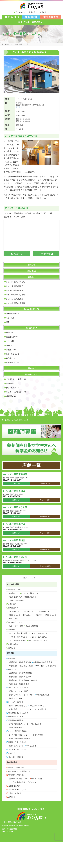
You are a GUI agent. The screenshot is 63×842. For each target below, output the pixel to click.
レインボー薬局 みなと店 (15, 295)
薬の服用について (12, 362)
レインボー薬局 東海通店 (15, 303)
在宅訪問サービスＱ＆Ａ (17, 790)
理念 (7, 322)
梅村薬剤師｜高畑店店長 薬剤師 (21, 666)
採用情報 (10, 653)
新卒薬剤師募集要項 (16, 727)
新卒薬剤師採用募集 (15, 720)
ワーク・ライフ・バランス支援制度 (33, 709)
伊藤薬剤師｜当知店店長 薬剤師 (20, 673)
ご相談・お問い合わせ (16, 793)
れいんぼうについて (31, 309)
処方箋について (12, 358)
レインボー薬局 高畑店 (14, 286)
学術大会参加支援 (42, 695)
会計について (11, 333)
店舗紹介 (31, 277)
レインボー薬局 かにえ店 (15, 282)
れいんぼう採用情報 (15, 757)
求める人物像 (36, 724)
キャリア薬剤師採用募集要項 (19, 738)
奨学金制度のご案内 (15, 717)
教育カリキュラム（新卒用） (19, 691)
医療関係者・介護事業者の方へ (20, 771)
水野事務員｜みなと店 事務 (46, 666)
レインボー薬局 (13, 584)
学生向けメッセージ (16, 746)
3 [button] (35, 90)
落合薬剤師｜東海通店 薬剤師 (20, 677)
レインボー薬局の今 (15, 702)
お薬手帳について (12, 354)
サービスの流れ (37, 779)
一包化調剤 (10, 341)
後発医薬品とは (12, 383)
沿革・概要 (10, 318)
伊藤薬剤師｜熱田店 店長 (42, 662)
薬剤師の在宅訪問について (19, 779)
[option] (31, 74)
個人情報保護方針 (12, 314)
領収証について (12, 337)
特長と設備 (13, 709)
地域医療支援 (12, 762)
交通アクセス (16, 483)
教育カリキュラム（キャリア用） (21, 695)
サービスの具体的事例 (17, 782)
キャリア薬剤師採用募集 (17, 731)
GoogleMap (46, 254)
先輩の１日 (12, 669)
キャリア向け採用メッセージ (19, 735)
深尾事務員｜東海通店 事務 (19, 684)
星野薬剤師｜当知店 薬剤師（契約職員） (24, 680)
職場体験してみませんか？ (18, 713)
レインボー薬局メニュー (31, 22)
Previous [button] (7, 74)
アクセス (19, 107)
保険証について (12, 350)
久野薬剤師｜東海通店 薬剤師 (20, 662)
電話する (16, 254)
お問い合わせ (45, 12)
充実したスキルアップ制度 (18, 687)
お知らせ (31, 265)
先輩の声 (11, 659)
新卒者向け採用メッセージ (19, 724)
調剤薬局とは (11, 396)
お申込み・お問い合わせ (17, 749)
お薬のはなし (31, 368)
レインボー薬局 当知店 (14, 299)
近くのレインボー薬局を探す (26, 12)
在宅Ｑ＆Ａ (32, 782)
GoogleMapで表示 (45, 483)
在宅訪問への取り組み (37, 706)
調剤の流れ (10, 345)
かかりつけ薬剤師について (16, 392)
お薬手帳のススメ (12, 388)
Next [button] (55, 74)
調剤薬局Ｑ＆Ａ (31, 328)
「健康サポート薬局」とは (16, 379)
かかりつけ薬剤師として (18, 706)
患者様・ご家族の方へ (16, 768)
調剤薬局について (31, 374)
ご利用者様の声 (14, 786)
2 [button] (31, 90)
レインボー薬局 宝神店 (14, 290)
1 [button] (28, 90)
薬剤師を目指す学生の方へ (18, 742)
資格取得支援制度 (15, 698)
